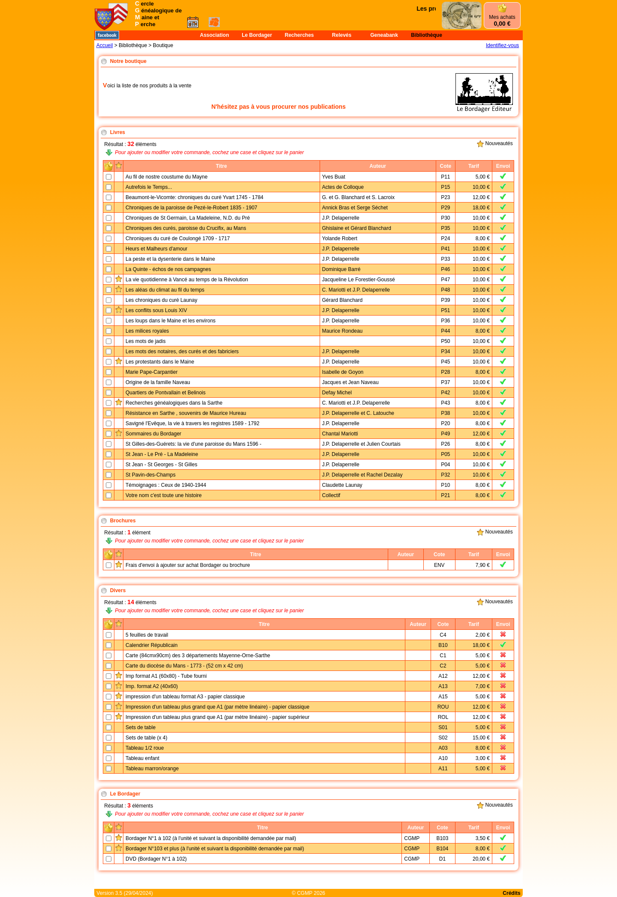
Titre (221, 166)
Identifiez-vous (502, 45)
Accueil (104, 45)
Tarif (473, 166)
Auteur (377, 166)
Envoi (503, 166)
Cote (446, 166)
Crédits (511, 893)
